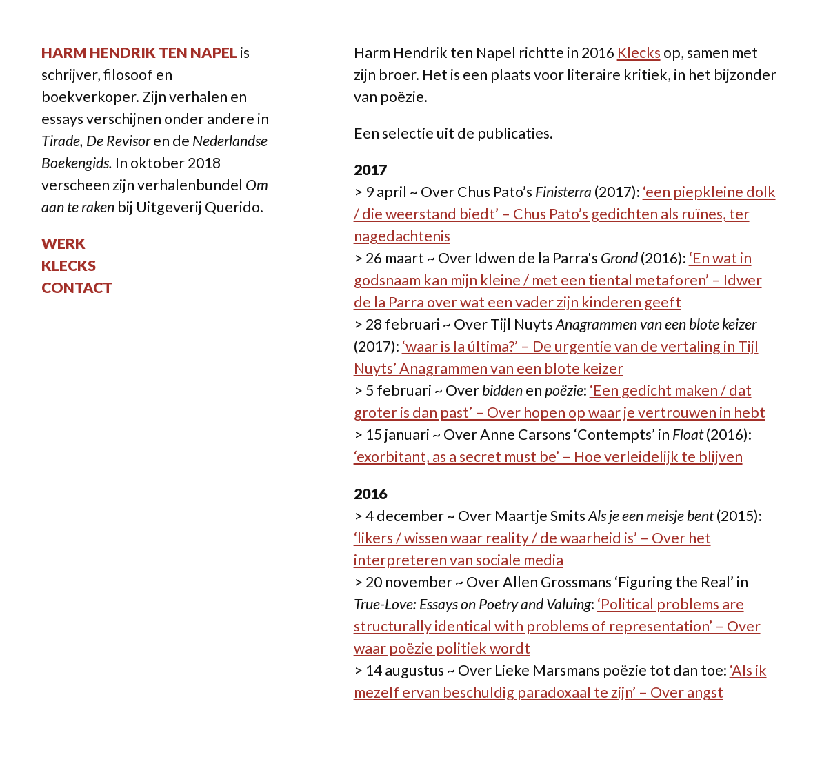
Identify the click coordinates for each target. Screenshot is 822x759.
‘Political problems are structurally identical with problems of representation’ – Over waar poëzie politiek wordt (557, 626)
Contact (76, 287)
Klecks (68, 265)
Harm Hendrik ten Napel (139, 52)
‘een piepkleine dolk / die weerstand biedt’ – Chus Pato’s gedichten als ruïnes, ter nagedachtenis (565, 214)
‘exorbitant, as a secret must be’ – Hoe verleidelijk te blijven (548, 456)
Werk (63, 243)
